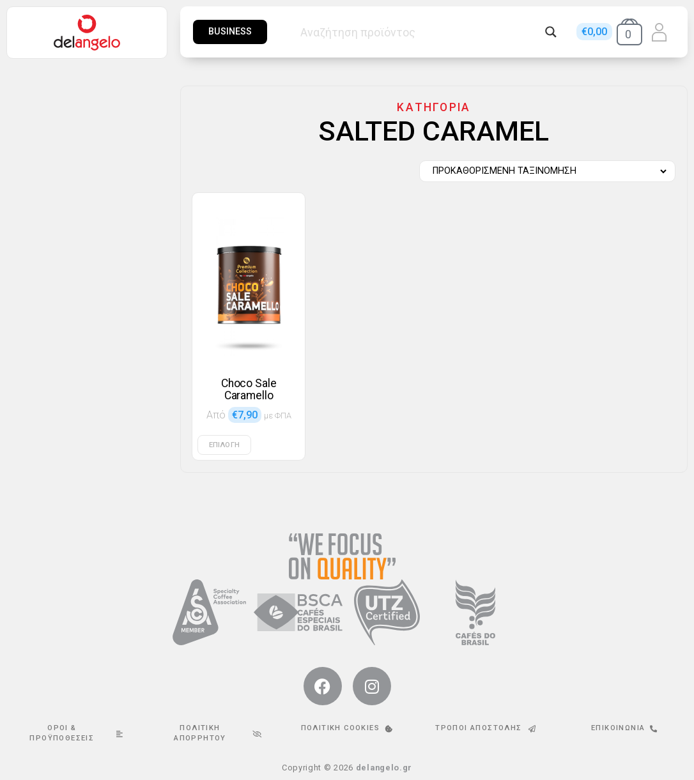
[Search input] (419, 32)
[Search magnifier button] (551, 32)
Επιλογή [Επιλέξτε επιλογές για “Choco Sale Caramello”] (224, 445)
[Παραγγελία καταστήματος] (544, 171)
